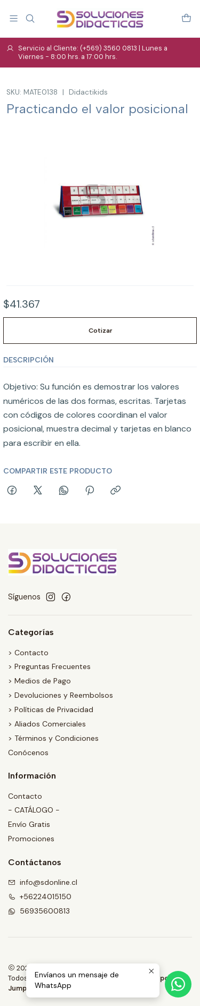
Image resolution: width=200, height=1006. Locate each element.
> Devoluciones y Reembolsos (60, 695)
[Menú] (13, 18)
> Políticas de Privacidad (50, 709)
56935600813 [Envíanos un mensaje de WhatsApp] (39, 911)
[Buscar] (29, 18)
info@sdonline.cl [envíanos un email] (42, 882)
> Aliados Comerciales (47, 724)
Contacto (25, 796)
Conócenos (28, 752)
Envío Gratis (29, 824)
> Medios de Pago (39, 681)
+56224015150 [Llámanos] (39, 896)
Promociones (31, 838)
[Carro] (186, 18)
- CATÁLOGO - (34, 810)
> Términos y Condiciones (53, 738)
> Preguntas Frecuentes (49, 666)
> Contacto (28, 652)
